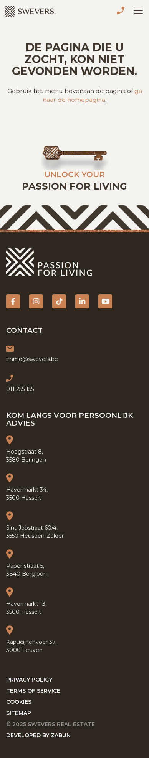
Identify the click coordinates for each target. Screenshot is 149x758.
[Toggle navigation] (138, 11)
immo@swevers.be (32, 359)
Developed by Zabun (38, 735)
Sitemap (18, 713)
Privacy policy (29, 679)
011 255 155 (122, 11)
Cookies (18, 701)
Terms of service (33, 690)
